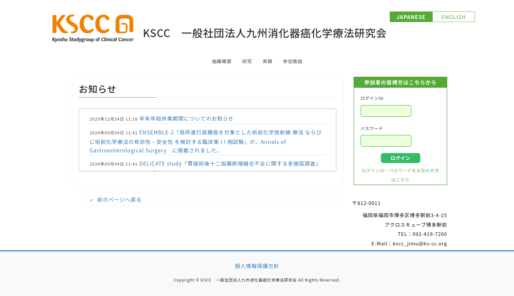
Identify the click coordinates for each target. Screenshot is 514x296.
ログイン (400, 157)
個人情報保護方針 (257, 266)
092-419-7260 (429, 233)
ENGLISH (454, 17)
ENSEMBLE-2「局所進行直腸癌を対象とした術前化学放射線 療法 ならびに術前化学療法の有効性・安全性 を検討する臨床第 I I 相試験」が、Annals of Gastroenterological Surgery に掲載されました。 (205, 141)
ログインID (372, 98)
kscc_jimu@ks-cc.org (420, 243)
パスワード (372, 128)
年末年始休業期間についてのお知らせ (186, 118)
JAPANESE (411, 17)
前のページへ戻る (119, 199)
